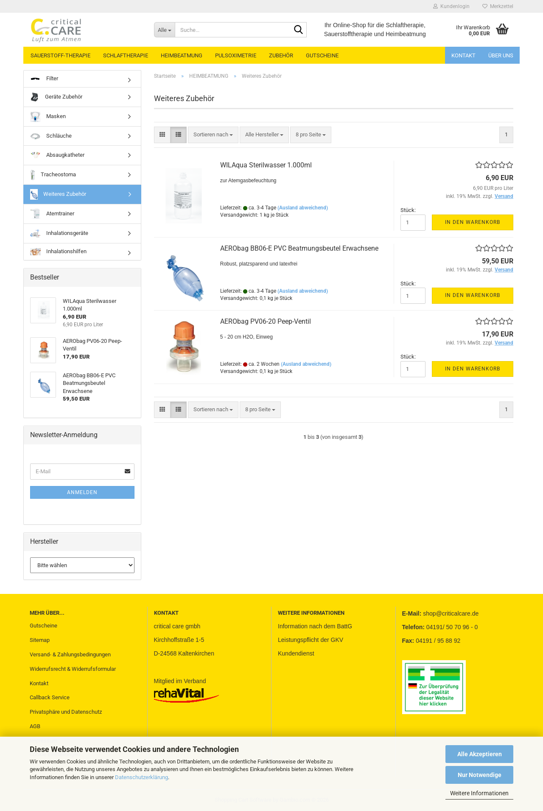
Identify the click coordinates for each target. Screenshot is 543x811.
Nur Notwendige (479, 774)
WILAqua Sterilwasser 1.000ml (266, 165)
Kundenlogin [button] (451, 6)
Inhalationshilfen (58, 251)
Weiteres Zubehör (58, 194)
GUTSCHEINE (322, 55)
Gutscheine (43, 625)
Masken (48, 116)
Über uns (500, 55)
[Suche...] (164, 29)
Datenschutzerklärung (141, 777)
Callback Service (50, 697)
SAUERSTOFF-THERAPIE (60, 55)
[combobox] (213, 135)
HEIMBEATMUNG (181, 55)
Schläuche (51, 136)
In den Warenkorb (472, 222)
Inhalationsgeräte (59, 233)
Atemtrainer (52, 214)
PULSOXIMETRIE (235, 55)
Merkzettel (497, 6)
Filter (44, 78)
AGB (35, 726)
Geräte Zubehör (56, 97)
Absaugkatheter (57, 155)
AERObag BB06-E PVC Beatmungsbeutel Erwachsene (299, 248)
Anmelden (82, 492)
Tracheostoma (53, 175)
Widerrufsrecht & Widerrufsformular (73, 669)
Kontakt (463, 55)
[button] (162, 135)
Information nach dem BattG (315, 626)
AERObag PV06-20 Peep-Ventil (265, 321)
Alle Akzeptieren (479, 754)
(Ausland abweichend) (302, 208)
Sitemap (40, 640)
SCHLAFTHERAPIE (125, 55)
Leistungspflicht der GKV (310, 639)
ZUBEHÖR (281, 55)
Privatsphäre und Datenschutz (66, 712)
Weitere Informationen (479, 793)
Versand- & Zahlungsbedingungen (70, 654)
